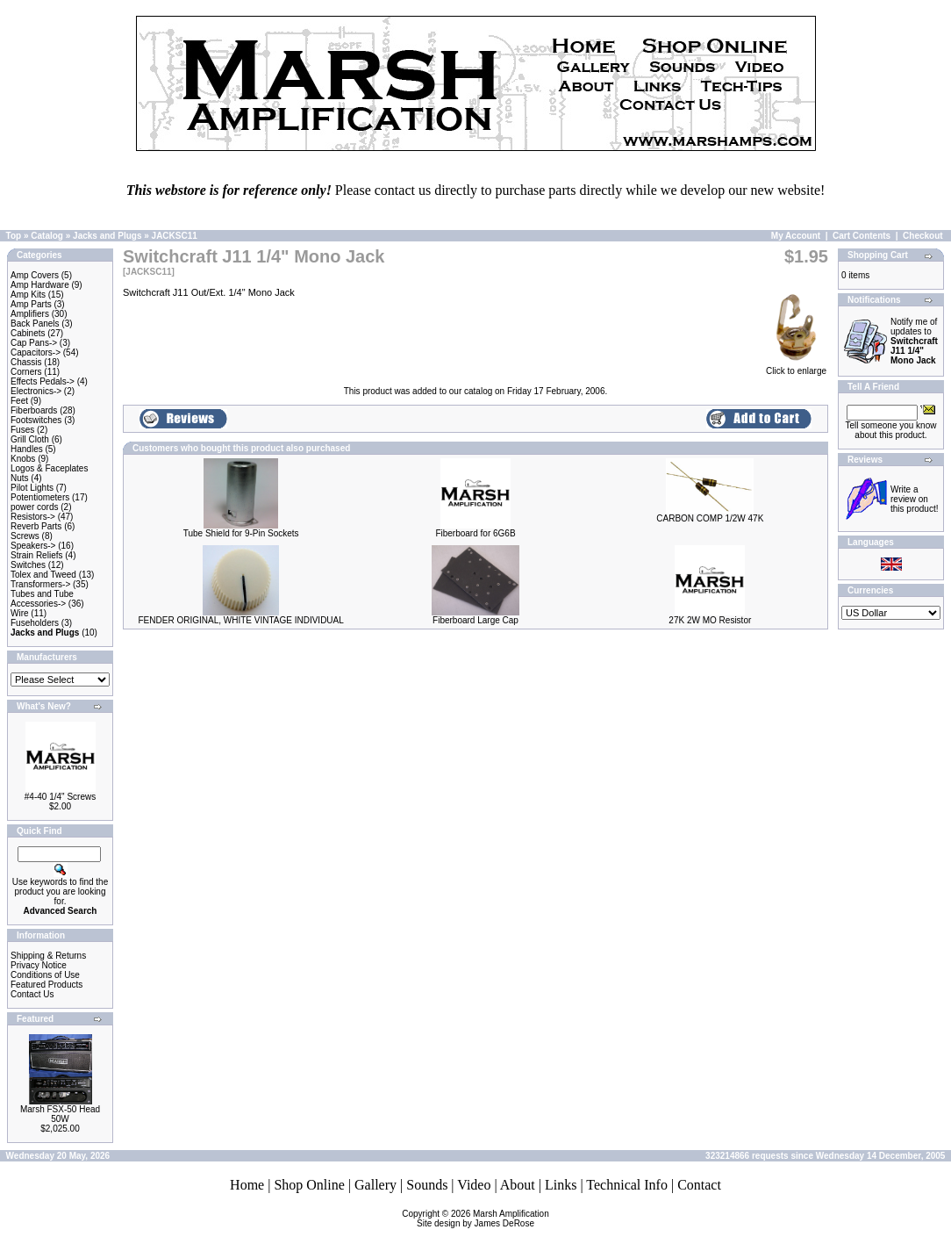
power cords (34, 507)
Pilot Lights (32, 488)
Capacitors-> (36, 352)
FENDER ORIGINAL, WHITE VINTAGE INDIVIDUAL (241, 620)
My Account (795, 236)
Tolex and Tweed (43, 574)
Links (560, 1184)
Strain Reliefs (36, 555)
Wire (20, 613)
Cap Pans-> (34, 343)
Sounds (426, 1184)
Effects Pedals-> (43, 381)
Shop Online (309, 1184)
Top (14, 236)
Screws (25, 536)
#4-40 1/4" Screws (60, 797)
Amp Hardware (40, 285)
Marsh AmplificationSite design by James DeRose (483, 1218)
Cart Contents (861, 236)
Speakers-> (33, 545)
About (517, 1184)
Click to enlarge (796, 367)
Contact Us (32, 994)
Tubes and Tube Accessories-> (42, 598)
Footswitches (36, 420)
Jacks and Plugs (107, 236)
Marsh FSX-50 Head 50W (60, 1114)
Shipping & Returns (48, 955)
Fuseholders (35, 623)
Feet (19, 401)
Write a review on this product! (914, 499)
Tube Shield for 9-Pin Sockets (241, 533)
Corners (26, 372)
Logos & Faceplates (49, 468)
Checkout (923, 236)
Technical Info (627, 1184)
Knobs (23, 459)
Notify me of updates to (914, 341)
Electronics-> (36, 391)
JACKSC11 (174, 236)
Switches (28, 565)
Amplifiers (30, 314)
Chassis (26, 362)
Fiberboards (34, 410)
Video (473, 1184)
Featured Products (46, 984)
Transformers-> (40, 584)
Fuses (22, 430)
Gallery (375, 1184)
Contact (699, 1184)
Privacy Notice (39, 965)
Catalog (47, 236)
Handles (27, 449)
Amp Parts (31, 304)
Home (247, 1184)
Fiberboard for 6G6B (475, 533)
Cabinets (28, 333)
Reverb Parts (36, 526)
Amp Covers (35, 275)
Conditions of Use (45, 975)
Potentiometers (40, 497)
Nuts (20, 478)
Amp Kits (28, 294)
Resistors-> (33, 516)
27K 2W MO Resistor (710, 620)
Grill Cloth (30, 439)
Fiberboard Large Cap (475, 620)
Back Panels (35, 323)
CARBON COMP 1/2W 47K (709, 518)
